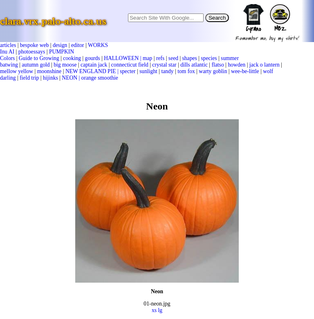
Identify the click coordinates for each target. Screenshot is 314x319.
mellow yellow (16, 71)
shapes (189, 58)
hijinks (50, 78)
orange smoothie (99, 78)
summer (230, 58)
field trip (29, 78)
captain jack (94, 65)
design (60, 45)
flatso (217, 65)
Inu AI (7, 52)
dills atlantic (194, 65)
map (147, 58)
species (209, 58)
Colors (7, 58)
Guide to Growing (39, 58)
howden (236, 65)
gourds (92, 58)
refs (160, 58)
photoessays (31, 52)
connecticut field (129, 65)
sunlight (148, 71)
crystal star (164, 65)
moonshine (49, 71)
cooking (72, 58)
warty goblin (213, 71)
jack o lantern (264, 65)
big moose (65, 65)
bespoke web (34, 45)
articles (8, 45)
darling (8, 78)
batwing (9, 65)
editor (77, 45)
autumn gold (35, 65)
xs (154, 310)
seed (173, 58)
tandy (167, 71)
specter (128, 71)
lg (160, 310)
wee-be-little (245, 71)
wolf (268, 71)
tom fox (186, 71)
